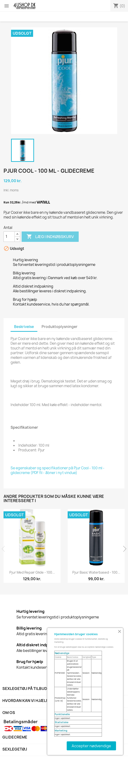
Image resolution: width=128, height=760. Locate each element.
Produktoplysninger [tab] (60, 326)
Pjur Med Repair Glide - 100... (32, 572)
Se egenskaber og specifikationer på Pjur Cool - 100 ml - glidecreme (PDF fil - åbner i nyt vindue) (58, 470)
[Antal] (9, 236)
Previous (4, 549)
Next (123, 549)
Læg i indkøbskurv (50, 237)
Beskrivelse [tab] (24, 326)
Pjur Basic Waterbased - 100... (96, 572)
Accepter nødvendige (91, 745)
